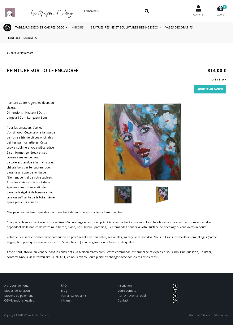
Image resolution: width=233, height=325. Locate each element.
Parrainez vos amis (74, 296)
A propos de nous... (17, 285)
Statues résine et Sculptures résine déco (124, 27)
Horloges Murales (22, 38)
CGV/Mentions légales (19, 300)
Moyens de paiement (18, 296)
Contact (123, 300)
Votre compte (127, 291)
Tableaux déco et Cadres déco (40, 27)
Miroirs (78, 27)
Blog (64, 291)
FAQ (64, 285)
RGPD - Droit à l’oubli (132, 296)
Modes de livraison (17, 291)
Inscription (125, 285)
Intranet (66, 300)
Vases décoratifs (179, 27)
